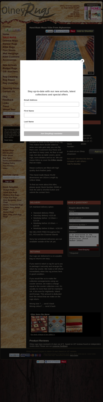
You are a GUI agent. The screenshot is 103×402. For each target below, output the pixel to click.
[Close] (82, 61)
